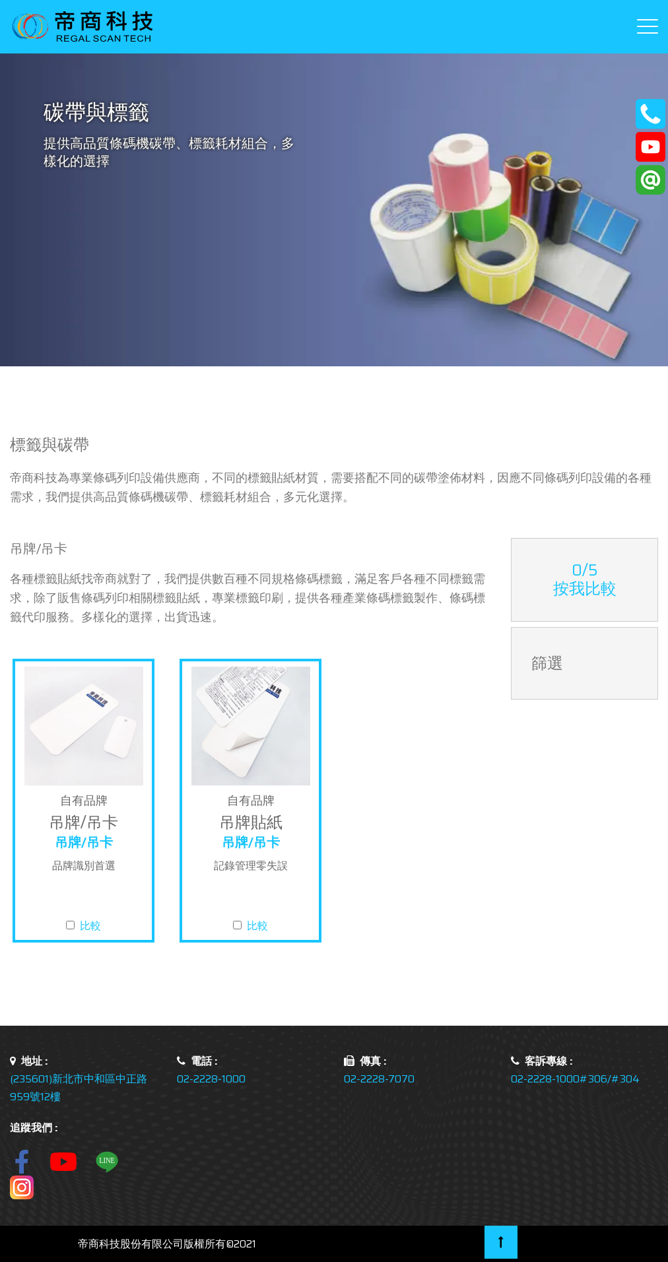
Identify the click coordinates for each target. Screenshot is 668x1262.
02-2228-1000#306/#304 (575, 1079)
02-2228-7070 (379, 1079)
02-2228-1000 (211, 1079)
